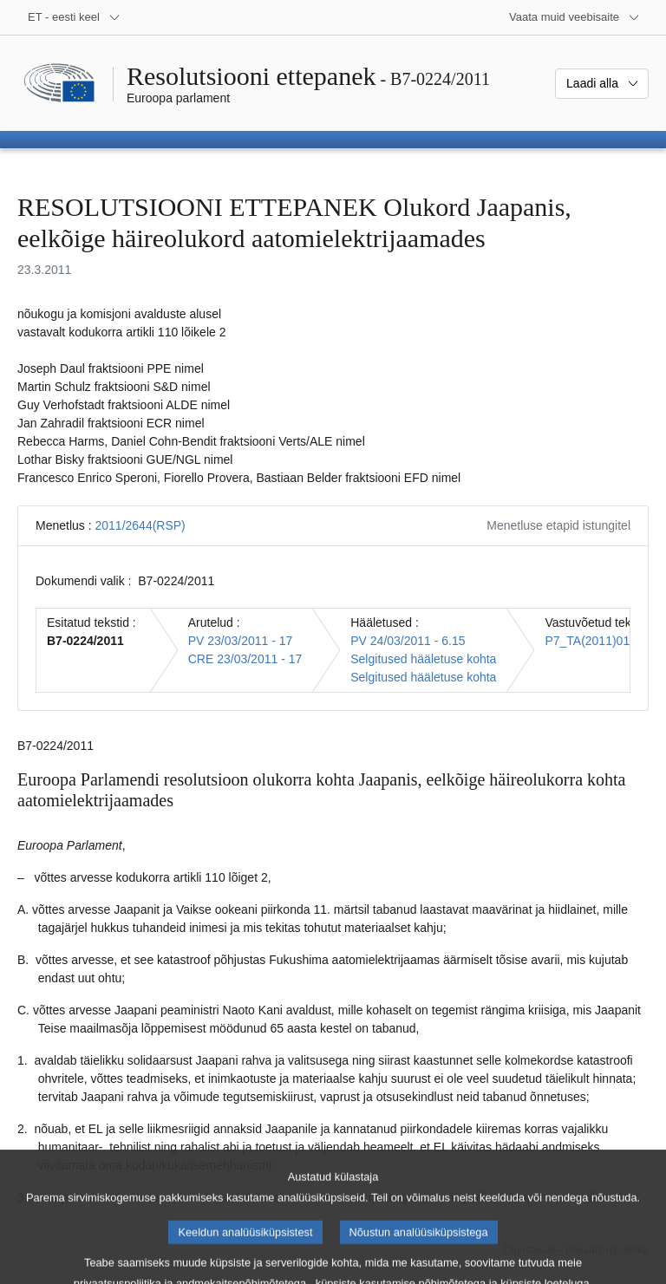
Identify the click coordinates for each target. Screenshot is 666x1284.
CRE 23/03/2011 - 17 (245, 659)
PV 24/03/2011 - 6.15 (407, 641)
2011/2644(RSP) (140, 525)
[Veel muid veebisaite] (574, 17)
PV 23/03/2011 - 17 (240, 641)
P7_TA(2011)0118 (594, 641)
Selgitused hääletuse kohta (423, 659)
